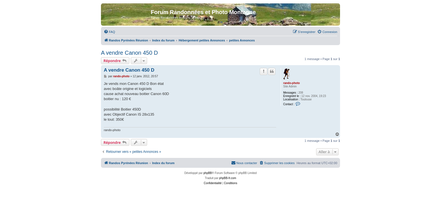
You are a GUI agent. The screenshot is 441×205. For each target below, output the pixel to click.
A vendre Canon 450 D (129, 53)
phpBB (207, 173)
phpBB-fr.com (227, 178)
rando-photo (291, 83)
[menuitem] (109, 31)
